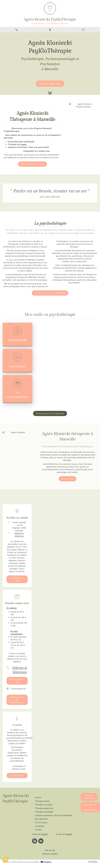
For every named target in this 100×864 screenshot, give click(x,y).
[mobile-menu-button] (83, 29)
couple (23, 144)
